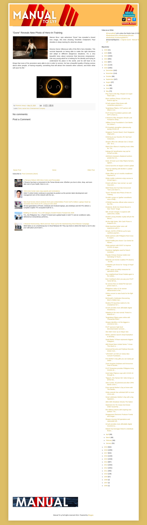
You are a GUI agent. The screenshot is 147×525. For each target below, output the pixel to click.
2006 (106, 485)
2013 (106, 465)
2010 (106, 474)
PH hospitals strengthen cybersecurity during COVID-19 (118, 128)
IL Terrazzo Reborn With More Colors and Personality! (42, 180)
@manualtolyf (110, 33)
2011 (106, 471)
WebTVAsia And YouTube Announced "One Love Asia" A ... (118, 189)
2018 (106, 450)
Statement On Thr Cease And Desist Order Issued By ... (117, 406)
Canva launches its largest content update (119, 166)
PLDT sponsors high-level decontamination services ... (115, 328)
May (107, 91)
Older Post (91, 170)
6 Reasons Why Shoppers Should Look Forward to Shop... (118, 118)
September (110, 79)
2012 (106, 468)
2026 (106, 50)
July (107, 85)
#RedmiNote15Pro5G (126, 35)
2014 (106, 462)
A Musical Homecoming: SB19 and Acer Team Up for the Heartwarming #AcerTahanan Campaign (56, 224)
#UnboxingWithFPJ (121, 37)
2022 (106, 62)
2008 (106, 480)
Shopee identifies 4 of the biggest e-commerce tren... (117, 323)
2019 (106, 447)
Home (54, 170)
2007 (106, 483)
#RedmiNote (110, 37)
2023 (106, 59)
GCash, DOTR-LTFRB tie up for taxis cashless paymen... (117, 232)
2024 (106, 56)
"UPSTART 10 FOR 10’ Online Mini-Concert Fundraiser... (117, 355)
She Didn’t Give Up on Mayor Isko (116, 332)
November (109, 73)
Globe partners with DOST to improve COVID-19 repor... (118, 246)
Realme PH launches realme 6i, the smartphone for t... (117, 304)
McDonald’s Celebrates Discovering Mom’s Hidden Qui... (117, 299)
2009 (106, 477)
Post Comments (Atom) (30, 174)
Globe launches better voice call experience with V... (116, 227)
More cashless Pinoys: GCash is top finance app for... (117, 99)
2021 (106, 65)
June (108, 88)
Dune (20, 108)
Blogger (90, 515)
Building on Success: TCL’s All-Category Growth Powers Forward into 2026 (49, 213)
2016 (106, 456)
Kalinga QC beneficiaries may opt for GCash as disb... (117, 152)
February (109, 440)
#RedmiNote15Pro (112, 35)
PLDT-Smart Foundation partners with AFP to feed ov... (118, 114)
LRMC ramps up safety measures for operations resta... (117, 270)
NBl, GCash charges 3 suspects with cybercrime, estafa (117, 213)
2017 (106, 453)
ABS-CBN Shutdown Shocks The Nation (119, 402)
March (108, 437)
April (107, 434)
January (109, 443)
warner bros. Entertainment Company (33, 108)
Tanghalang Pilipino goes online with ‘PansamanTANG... (117, 318)
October (109, 76)
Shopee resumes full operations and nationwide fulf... (117, 420)
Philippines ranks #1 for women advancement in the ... (116, 289)
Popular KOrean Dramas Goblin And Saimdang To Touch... (117, 256)
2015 (106, 459)
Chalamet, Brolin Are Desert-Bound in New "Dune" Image (118, 208)
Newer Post (17, 170)
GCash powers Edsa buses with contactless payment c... (116, 104)
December (109, 70)
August (108, 82)
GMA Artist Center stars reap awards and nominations (42, 191)
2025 (106, 53)
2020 (106, 68)
